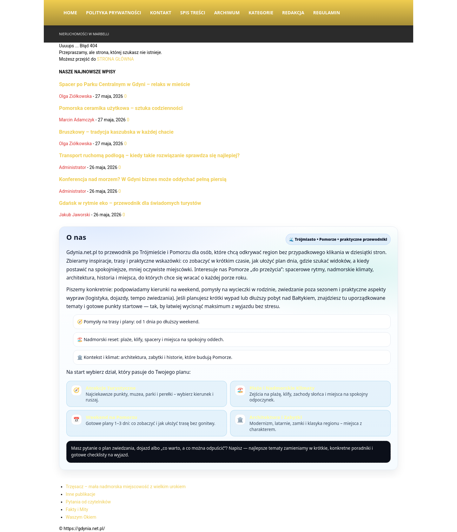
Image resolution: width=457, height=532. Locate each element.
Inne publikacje (80, 494)
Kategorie (260, 13)
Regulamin (326, 13)
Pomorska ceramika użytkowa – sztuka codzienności (121, 108)
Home (70, 13)
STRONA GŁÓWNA (115, 59)
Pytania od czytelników (88, 501)
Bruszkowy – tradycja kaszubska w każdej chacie (116, 132)
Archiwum (227, 13)
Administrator (72, 167)
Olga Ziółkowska (75, 96)
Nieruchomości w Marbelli (84, 33)
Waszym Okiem (81, 517)
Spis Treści (192, 13)
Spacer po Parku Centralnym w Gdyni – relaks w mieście (124, 84)
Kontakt (160, 13)
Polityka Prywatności (113, 13)
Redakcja (293, 13)
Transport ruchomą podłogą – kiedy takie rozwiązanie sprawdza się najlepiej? (149, 155)
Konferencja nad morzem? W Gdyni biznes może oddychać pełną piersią (143, 179)
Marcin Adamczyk (76, 119)
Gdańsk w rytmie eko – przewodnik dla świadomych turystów (130, 203)
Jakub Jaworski (74, 214)
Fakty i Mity (77, 509)
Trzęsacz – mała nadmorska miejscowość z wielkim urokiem (126, 486)
